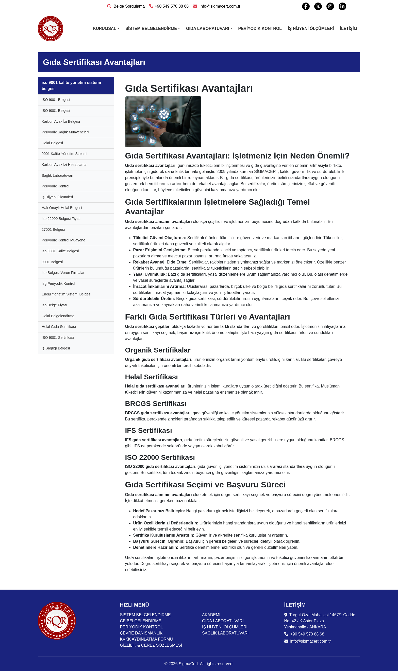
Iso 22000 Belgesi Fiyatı (61, 219)
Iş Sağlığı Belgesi (56, 348)
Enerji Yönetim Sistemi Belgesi (66, 294)
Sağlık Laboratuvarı (57, 175)
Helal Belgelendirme (58, 316)
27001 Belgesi (53, 229)
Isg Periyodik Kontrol (58, 283)
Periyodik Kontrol (55, 186)
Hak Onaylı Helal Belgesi (62, 208)
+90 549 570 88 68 (169, 6)
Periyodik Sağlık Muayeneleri (65, 132)
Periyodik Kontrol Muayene (63, 240)
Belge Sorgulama (126, 6)
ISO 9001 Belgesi (56, 100)
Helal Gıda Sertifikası (59, 327)
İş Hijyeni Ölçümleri (57, 197)
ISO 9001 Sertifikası (58, 338)
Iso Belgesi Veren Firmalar (63, 273)
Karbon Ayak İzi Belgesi (61, 121)
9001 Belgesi (52, 262)
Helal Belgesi (52, 143)
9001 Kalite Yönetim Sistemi (64, 154)
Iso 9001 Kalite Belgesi (60, 251)
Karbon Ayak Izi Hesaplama (64, 165)
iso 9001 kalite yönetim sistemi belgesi (71, 85)
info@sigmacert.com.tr (216, 6)
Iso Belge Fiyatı (54, 305)
